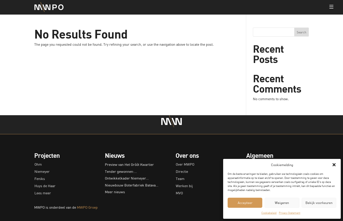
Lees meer (42, 193)
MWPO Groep (87, 207)
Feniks (39, 178)
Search (301, 32)
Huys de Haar (44, 186)
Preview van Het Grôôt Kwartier (129, 164)
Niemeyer (42, 171)
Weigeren (282, 203)
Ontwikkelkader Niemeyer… (127, 178)
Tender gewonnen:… (121, 171)
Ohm (38, 164)
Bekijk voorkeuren (318, 203)
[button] (334, 164)
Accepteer (245, 203)
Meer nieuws (115, 192)
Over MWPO (185, 164)
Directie (182, 171)
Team (180, 178)
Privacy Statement (289, 212)
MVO (179, 193)
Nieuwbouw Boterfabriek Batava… (131, 185)
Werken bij (184, 186)
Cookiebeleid (269, 212)
